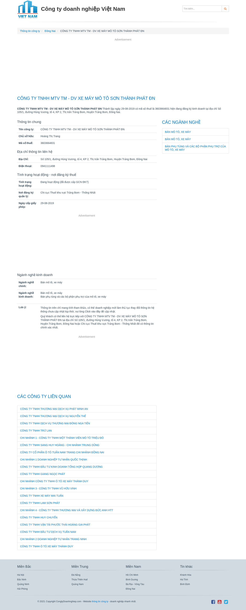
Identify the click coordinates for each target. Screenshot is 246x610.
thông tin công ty (100, 601)
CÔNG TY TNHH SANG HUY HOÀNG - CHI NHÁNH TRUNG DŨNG (60, 445)
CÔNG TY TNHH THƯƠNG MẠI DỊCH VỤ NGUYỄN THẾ (53, 416)
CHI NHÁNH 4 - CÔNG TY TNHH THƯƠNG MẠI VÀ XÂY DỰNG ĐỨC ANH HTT (66, 510)
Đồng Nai (130, 589)
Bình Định (185, 584)
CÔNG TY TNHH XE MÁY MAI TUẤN (41, 495)
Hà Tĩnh (184, 579)
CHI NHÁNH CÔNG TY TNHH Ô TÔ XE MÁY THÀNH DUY (54, 481)
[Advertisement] (123, 68)
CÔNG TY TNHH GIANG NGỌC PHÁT (42, 474)
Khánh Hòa (185, 575)
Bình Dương (132, 579)
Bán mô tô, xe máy (178, 131)
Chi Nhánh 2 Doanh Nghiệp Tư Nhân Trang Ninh (53, 539)
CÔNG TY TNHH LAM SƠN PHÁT (40, 502)
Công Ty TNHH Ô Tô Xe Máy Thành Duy (46, 546)
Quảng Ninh (23, 584)
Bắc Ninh (21, 579)
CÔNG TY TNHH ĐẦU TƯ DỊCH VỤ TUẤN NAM (48, 531)
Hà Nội (20, 575)
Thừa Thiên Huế (79, 579)
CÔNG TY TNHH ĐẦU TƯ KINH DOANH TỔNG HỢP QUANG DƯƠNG (61, 466)
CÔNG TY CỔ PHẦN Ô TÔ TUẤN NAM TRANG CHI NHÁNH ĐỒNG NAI (62, 452)
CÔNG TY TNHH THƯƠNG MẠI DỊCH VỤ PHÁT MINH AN (54, 408)
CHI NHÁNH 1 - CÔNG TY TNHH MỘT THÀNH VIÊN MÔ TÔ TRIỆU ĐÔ (62, 437)
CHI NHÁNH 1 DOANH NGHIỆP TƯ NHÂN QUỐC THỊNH (53, 459)
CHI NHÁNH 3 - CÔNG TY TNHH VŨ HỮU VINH (48, 488)
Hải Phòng (22, 589)
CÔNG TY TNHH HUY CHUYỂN (39, 517)
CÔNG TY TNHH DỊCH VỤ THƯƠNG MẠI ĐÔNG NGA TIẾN (55, 423)
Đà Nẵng (75, 575)
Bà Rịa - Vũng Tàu (135, 584)
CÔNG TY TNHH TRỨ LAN (36, 430)
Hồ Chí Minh (132, 575)
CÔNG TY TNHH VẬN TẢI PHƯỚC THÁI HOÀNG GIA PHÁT (55, 524)
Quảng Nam (77, 584)
